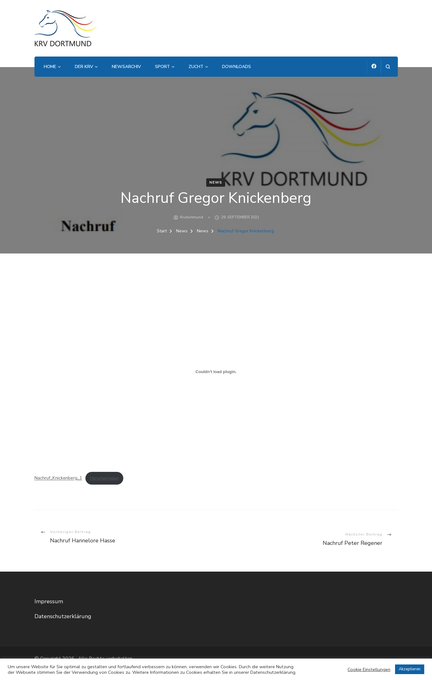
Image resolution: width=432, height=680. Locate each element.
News (215, 182)
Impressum (48, 601)
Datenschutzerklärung (62, 616)
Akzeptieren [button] (410, 669)
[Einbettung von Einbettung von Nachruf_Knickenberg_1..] (216, 371)
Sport (162, 67)
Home (50, 67)
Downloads (236, 67)
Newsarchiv (126, 67)
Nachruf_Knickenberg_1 (58, 478)
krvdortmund (191, 217)
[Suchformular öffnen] (388, 67)
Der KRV (84, 67)
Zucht (196, 67)
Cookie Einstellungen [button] (369, 669)
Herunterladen (104, 478)
